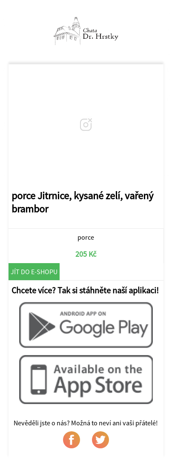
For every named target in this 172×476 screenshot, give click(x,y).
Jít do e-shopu (34, 271)
